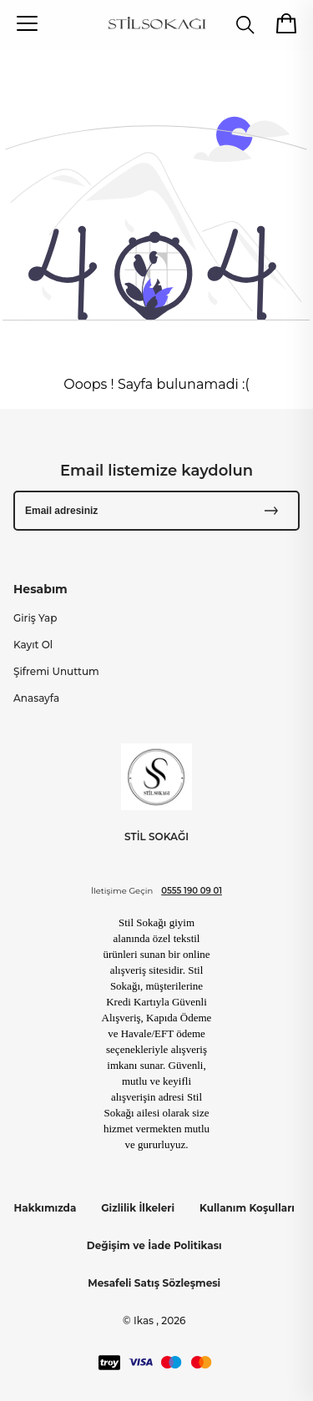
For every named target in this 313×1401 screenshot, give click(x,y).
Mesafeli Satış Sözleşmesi (154, 1283)
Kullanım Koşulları (247, 1208)
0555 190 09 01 (191, 890)
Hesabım (40, 589)
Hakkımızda (45, 1208)
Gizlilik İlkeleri (137, 1208)
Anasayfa (36, 698)
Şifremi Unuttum (56, 671)
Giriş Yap (35, 618)
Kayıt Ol (33, 644)
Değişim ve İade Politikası (154, 1245)
